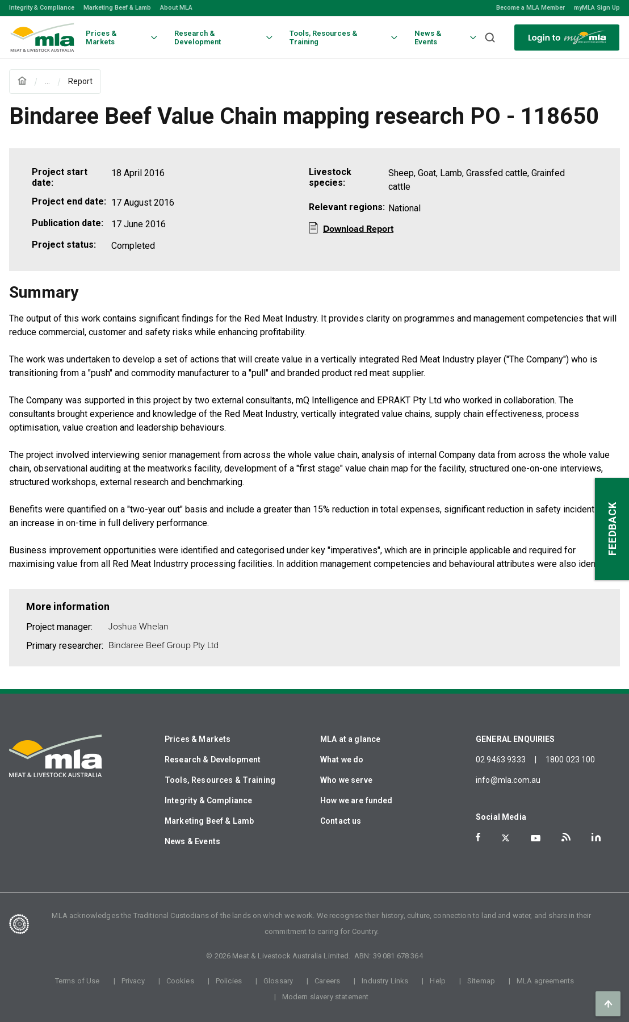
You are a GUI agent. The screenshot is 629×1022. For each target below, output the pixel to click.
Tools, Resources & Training (220, 780)
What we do (342, 759)
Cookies (180, 981)
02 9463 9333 (501, 759)
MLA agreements (545, 981)
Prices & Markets (197, 739)
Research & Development (213, 759)
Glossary (278, 981)
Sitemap (481, 981)
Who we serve (346, 780)
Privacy (133, 981)
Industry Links (385, 981)
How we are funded (356, 800)
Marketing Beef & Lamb (117, 7)
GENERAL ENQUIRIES (515, 739)
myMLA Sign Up (597, 7)
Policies (229, 981)
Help (438, 981)
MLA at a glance (350, 739)
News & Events (192, 841)
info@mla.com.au (508, 780)
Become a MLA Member (530, 7)
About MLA (176, 7)
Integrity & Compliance (41, 7)
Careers (327, 981)
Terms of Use (77, 981)
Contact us (341, 820)
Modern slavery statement (325, 996)
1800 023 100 (571, 759)
